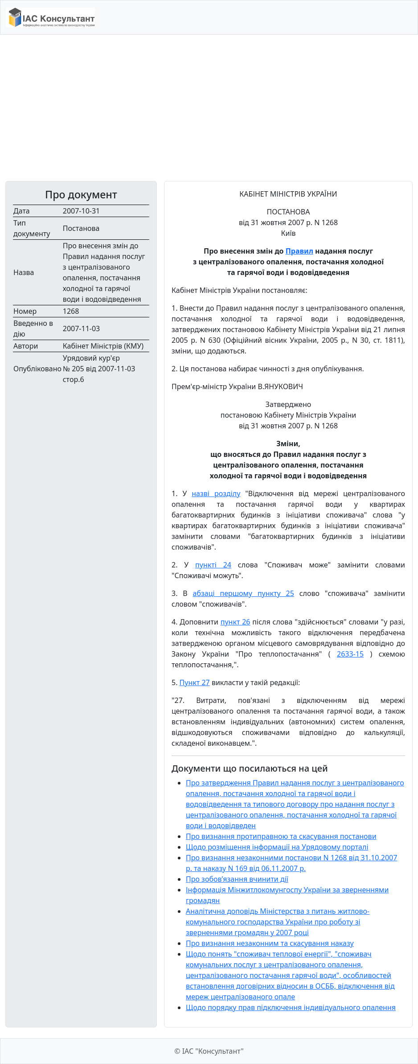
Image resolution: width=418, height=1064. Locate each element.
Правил (299, 251)
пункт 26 (235, 622)
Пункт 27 (195, 682)
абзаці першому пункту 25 (243, 593)
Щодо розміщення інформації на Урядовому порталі (277, 847)
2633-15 (350, 654)
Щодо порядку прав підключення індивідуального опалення (291, 1007)
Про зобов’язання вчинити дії (237, 879)
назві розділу (216, 493)
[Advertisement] (209, 107)
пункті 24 (213, 565)
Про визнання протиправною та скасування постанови (281, 836)
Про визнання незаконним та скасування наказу (270, 943)
